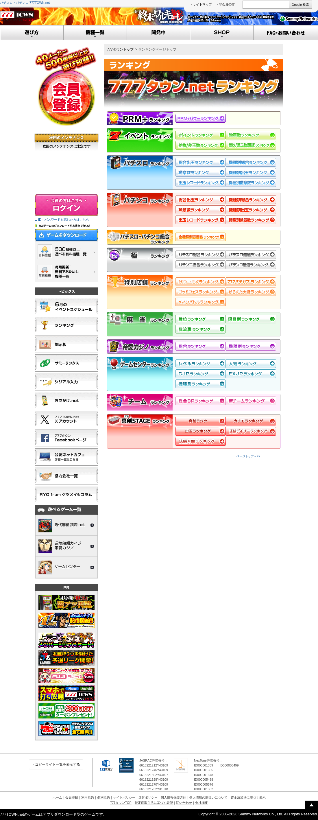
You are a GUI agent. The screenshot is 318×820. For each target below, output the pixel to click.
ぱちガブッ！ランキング (251, 281)
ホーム (57, 797)
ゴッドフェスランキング (200, 292)
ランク (200, 421)
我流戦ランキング (200, 329)
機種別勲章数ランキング (251, 182)
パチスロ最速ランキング (251, 254)
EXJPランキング (251, 373)
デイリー (200, 431)
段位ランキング (200, 319)
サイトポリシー (124, 797)
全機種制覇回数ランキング (200, 237)
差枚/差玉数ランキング (200, 145)
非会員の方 (227, 4)
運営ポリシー (148, 797)
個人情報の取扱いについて (208, 797)
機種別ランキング (251, 346)
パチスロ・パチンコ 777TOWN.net (25, 2)
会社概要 (201, 802)
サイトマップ (202, 4)
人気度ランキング (251, 363)
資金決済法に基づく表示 (248, 797)
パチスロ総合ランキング (200, 254)
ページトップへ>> (248, 456)
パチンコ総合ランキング (200, 264)
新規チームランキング (251, 401)
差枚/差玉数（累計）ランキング (251, 145)
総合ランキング (200, 346)
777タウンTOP (121, 802)
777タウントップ (120, 49)
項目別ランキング (251, 319)
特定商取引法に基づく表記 (154, 802)
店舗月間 (200, 441)
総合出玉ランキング (200, 162)
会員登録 (71, 797)
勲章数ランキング (251, 135)
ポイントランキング (200, 135)
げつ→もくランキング (200, 281)
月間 (251, 421)
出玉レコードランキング (200, 182)
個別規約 (103, 797)
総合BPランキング (200, 401)
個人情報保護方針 (173, 797)
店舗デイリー (251, 431)
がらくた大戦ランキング (251, 292)
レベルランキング (200, 363)
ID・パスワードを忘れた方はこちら (63, 219)
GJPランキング (200, 373)
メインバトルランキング (200, 302)
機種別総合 (251, 162)
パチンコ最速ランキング (251, 264)
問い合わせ (184, 802)
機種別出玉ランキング (251, 172)
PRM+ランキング (200, 118)
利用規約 (87, 797)
